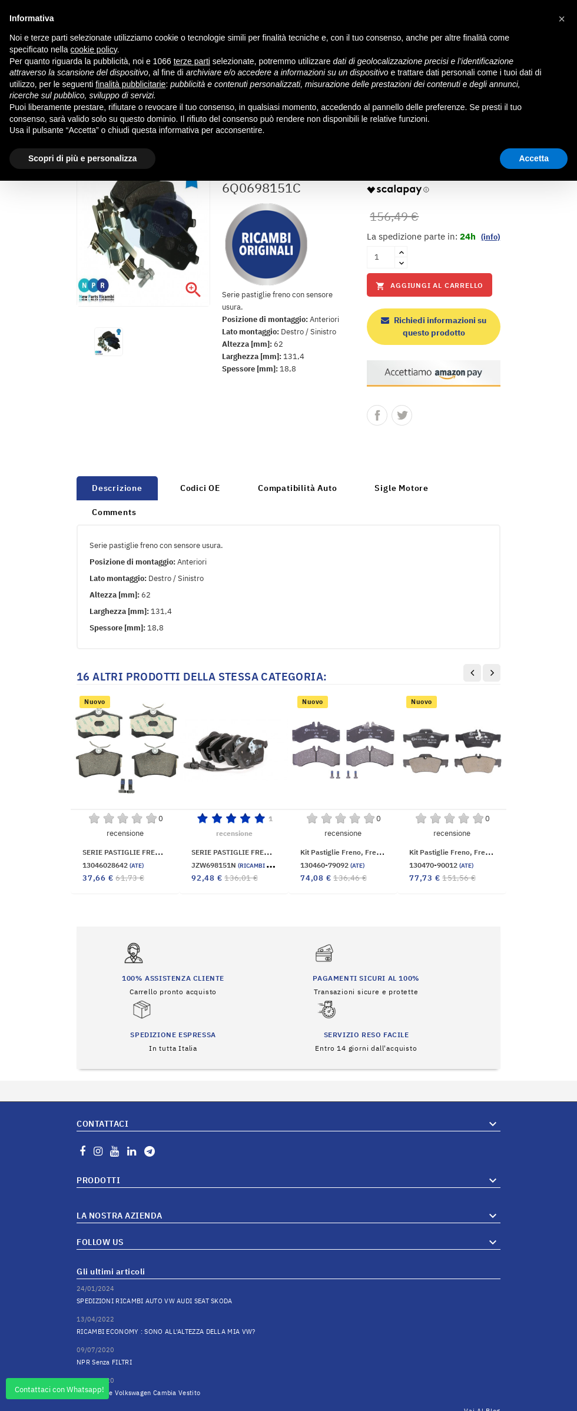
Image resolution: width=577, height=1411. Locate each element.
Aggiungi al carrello (429, 286)
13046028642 (113, 865)
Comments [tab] (114, 512)
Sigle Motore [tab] (401, 488)
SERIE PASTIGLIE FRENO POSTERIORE (146, 852)
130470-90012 (441, 865)
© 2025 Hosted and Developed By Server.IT (288, 1402)
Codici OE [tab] (200, 488)
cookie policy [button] (94, 49)
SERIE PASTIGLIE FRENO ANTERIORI (253, 852)
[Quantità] (381, 257)
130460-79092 (332, 865)
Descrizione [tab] (117, 488)
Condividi (377, 415)
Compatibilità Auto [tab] (297, 488)
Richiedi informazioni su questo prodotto (433, 326)
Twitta (402, 415)
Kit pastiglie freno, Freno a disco (355, 852)
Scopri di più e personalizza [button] (82, 158)
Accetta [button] (534, 158)
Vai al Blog (482, 1369)
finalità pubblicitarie (130, 84)
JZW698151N (245, 865)
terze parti (192, 61)
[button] (561, 18)
